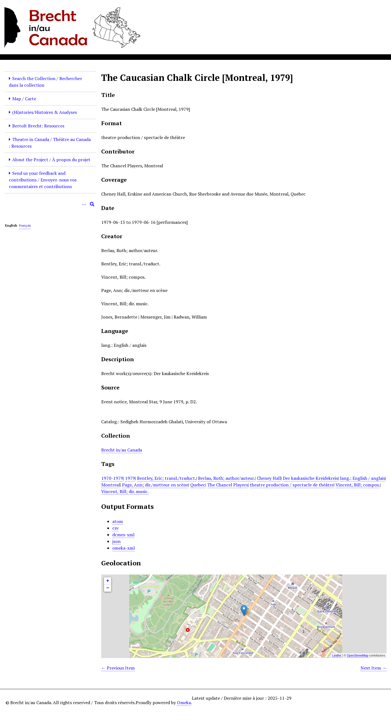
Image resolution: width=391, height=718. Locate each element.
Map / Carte (24, 99)
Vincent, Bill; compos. (358, 485)
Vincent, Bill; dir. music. (125, 491)
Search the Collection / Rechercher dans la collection (45, 81)
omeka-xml (123, 548)
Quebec (197, 485)
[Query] (50, 204)
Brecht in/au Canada (121, 450)
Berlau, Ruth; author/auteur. (226, 478)
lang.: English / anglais (362, 478)
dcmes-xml (123, 535)
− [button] (107, 588)
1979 (130, 478)
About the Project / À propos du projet (51, 160)
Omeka (184, 702)
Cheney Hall (269, 478)
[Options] (84, 204)
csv (115, 528)
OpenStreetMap (358, 655)
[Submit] (92, 204)
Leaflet (336, 655)
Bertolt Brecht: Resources (38, 126)
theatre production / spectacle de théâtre (292, 485)
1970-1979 (112, 478)
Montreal (110, 485)
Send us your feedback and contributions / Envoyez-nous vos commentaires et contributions (43, 179)
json (116, 541)
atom (117, 521)
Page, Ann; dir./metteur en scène (155, 485)
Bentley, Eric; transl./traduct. (166, 478)
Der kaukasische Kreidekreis (310, 478)
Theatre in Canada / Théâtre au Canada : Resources (50, 142)
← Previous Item (118, 668)
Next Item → (373, 668)
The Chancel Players (227, 485)
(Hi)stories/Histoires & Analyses (44, 112)
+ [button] (107, 581)
